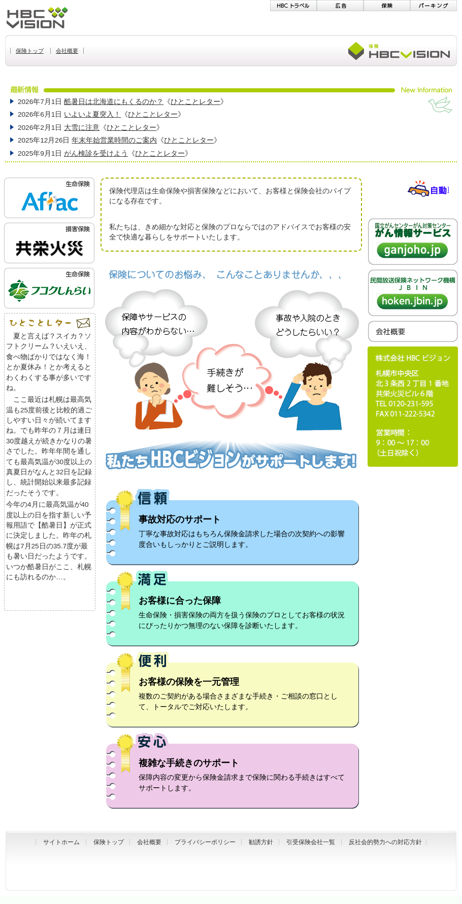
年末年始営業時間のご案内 (114, 140)
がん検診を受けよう (96, 153)
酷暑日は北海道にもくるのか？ (113, 102)
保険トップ (108, 842)
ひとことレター (195, 102)
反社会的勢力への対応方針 (385, 842)
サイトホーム (61, 842)
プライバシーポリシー (205, 842)
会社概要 (149, 842)
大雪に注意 (82, 127)
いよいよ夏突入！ (92, 114)
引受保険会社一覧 (310, 842)
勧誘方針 (261, 842)
